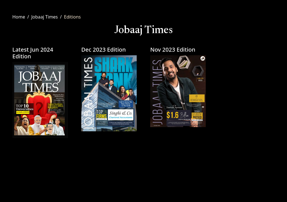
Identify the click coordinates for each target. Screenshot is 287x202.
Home (18, 17)
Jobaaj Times (44, 17)
